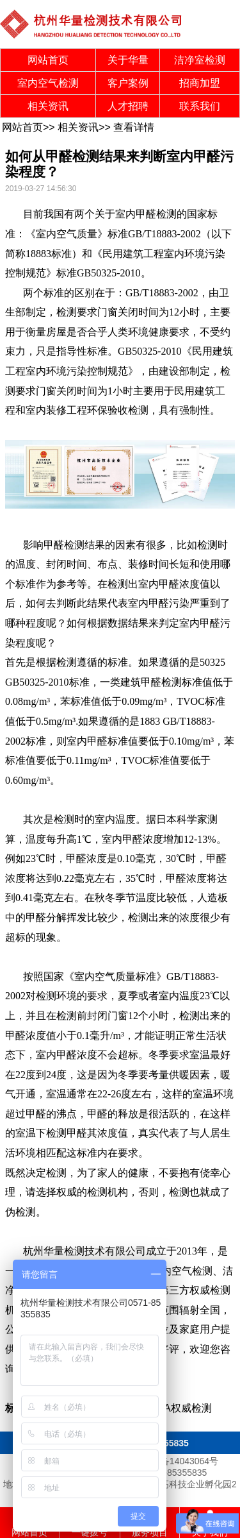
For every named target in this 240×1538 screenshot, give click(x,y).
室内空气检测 (48, 83)
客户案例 (128, 83)
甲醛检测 (156, 213)
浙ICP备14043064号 (178, 1461)
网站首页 (48, 60)
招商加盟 (199, 83)
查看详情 (133, 127)
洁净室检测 (199, 60)
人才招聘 (128, 106)
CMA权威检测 (180, 1408)
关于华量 (128, 60)
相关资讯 (48, 106)
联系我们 (199, 106)
